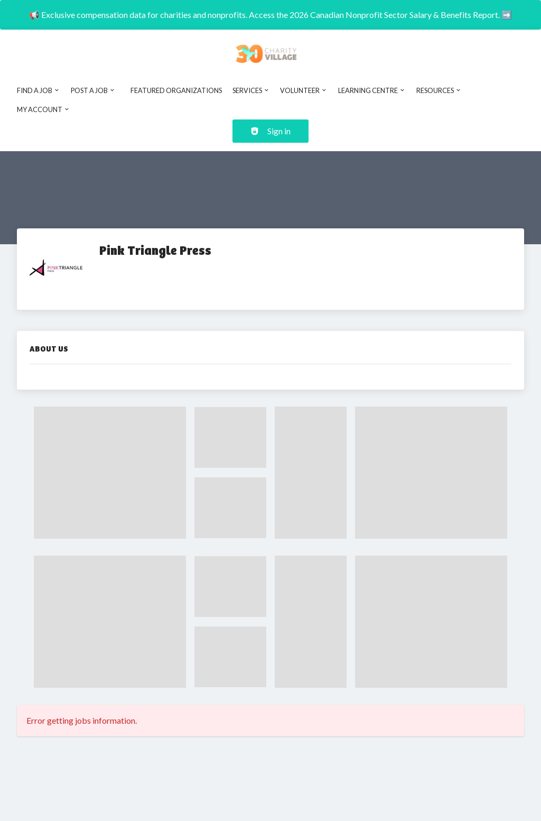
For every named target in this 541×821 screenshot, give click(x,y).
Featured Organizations (176, 90)
